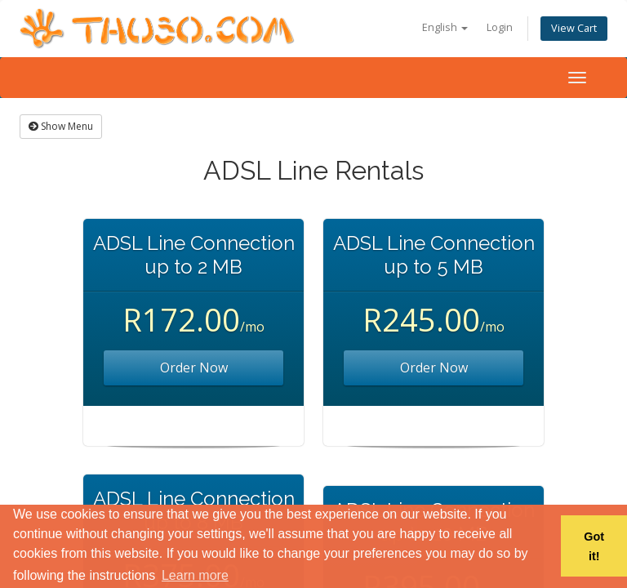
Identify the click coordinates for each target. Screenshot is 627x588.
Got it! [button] (594, 546)
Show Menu (61, 126)
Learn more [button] (195, 575)
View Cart (574, 28)
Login (500, 27)
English (445, 27)
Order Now (194, 367)
